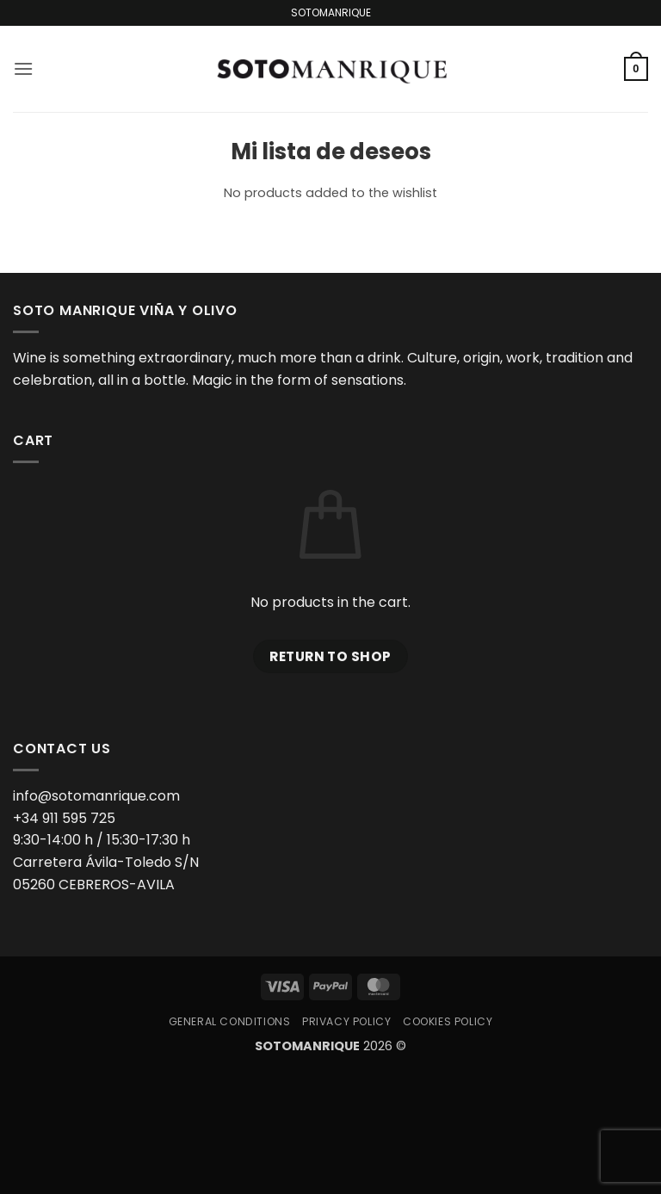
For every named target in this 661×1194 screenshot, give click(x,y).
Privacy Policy (347, 1021)
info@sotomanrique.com (96, 796)
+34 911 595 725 (64, 818)
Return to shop (330, 656)
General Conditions (230, 1021)
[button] (23, 68)
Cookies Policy (448, 1021)
